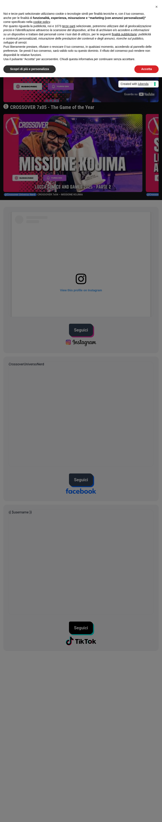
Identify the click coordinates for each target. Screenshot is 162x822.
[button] (156, 6)
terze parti (68, 26)
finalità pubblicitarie (124, 34)
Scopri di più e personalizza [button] (29, 69)
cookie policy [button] (41, 22)
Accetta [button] (146, 69)
